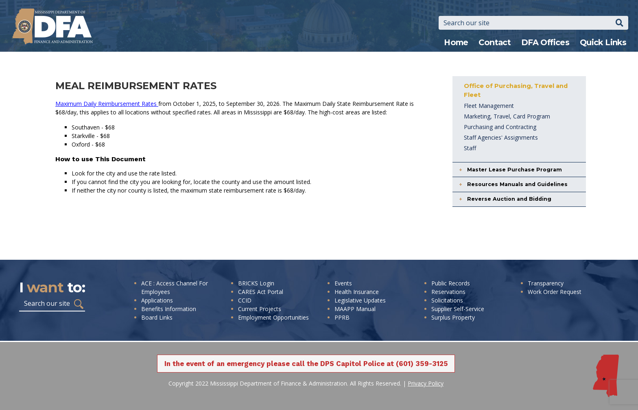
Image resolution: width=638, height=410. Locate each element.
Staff (470, 148)
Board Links (157, 317)
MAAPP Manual (355, 309)
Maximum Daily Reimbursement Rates (106, 103)
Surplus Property (453, 317)
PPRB (342, 317)
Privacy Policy (426, 383)
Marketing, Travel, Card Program (507, 116)
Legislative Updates (360, 300)
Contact (494, 42)
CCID (244, 300)
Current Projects (259, 309)
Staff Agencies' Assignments (501, 137)
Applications (157, 300)
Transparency (546, 283)
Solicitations (447, 300)
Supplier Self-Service (457, 309)
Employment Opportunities (273, 317)
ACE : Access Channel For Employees (174, 287)
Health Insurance (356, 292)
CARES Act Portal (260, 292)
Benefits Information (168, 309)
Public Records (450, 283)
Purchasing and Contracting (500, 127)
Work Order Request (554, 292)
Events (343, 283)
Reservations (448, 292)
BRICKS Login (256, 283)
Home (456, 42)
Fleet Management (489, 106)
